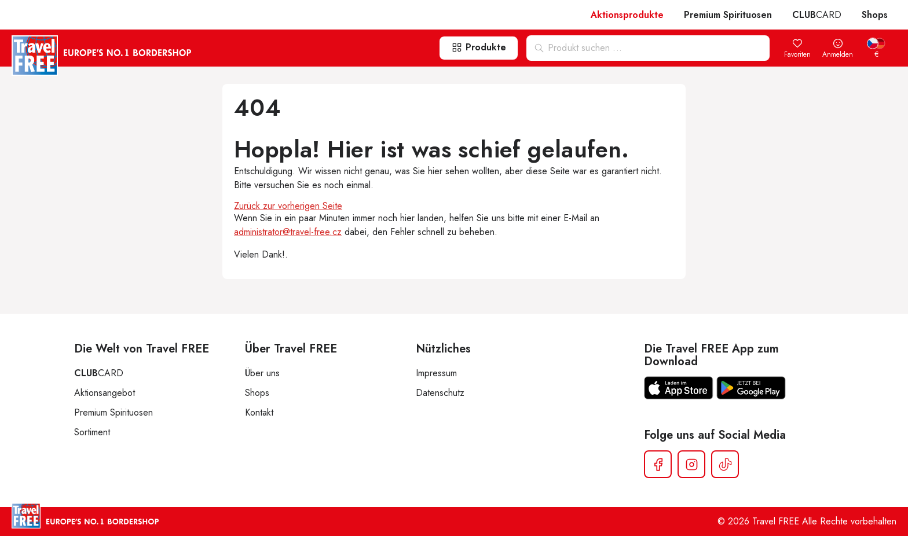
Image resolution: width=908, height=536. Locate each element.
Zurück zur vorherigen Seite (288, 205)
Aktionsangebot (104, 392)
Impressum (436, 373)
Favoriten (797, 49)
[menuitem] (876, 49)
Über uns (262, 373)
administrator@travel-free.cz (288, 231)
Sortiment (92, 432)
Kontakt (259, 412)
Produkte (478, 47)
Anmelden (837, 49)
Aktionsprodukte (627, 14)
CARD (816, 14)
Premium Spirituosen (728, 14)
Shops (875, 14)
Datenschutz (440, 392)
